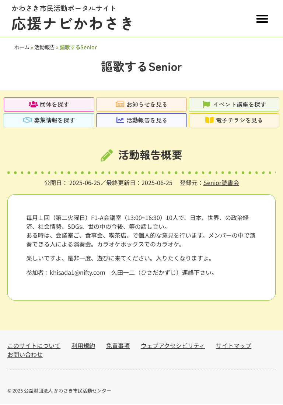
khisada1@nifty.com (77, 273)
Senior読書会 (221, 183)
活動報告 (44, 47)
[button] (262, 18)
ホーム (21, 47)
